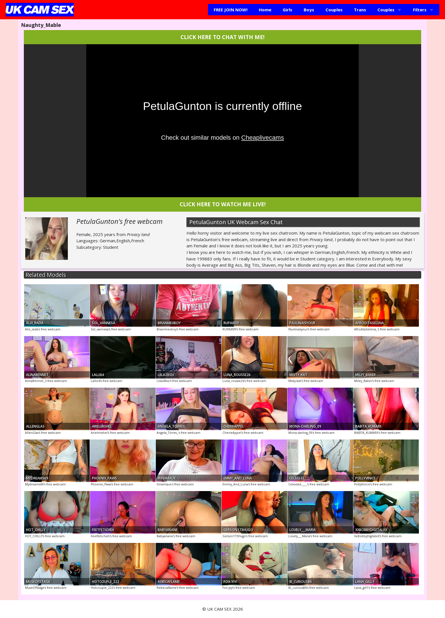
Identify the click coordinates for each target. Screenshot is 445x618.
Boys (309, 9)
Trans (360, 9)
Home (265, 9)
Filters (426, 9)
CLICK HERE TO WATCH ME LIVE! (223, 204)
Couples (334, 9)
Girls (287, 9)
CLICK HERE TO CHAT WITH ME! (222, 37)
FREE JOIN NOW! (230, 9)
